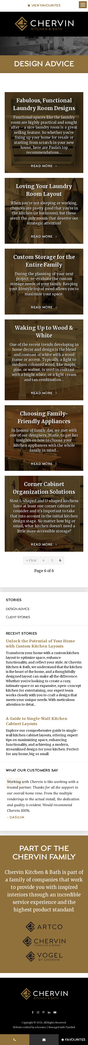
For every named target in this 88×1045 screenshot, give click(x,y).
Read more (42, 166)
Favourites (73, 1039)
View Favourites (43, 5)
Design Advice (18, 609)
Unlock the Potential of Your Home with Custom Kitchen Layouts (40, 643)
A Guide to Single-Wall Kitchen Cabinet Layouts (36, 721)
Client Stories (18, 617)
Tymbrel (70, 1027)
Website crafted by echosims (29, 1027)
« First (31, 560)
